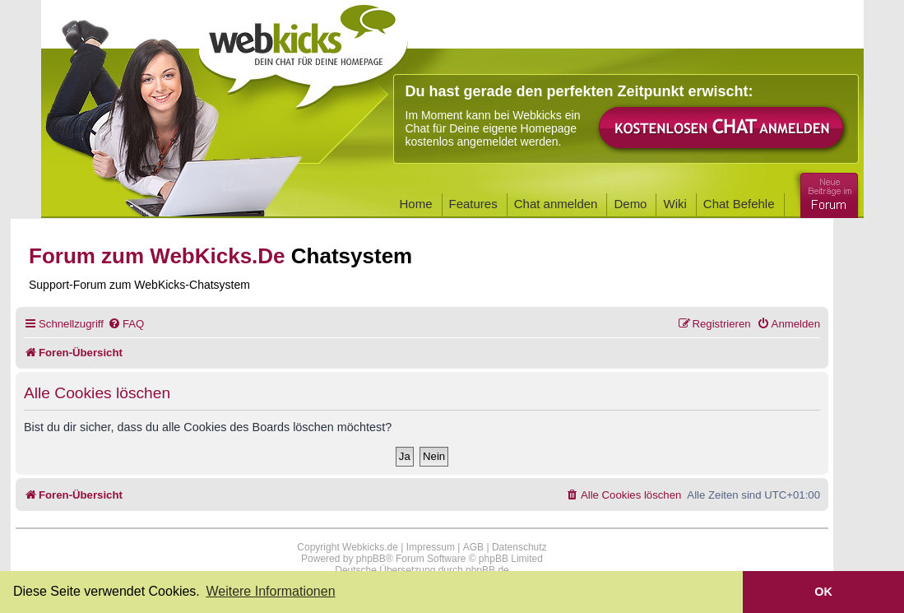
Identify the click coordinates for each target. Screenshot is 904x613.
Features (473, 204)
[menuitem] (126, 324)
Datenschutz (519, 547)
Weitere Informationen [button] (270, 591)
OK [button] (823, 591)
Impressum (430, 547)
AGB (473, 547)
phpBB (371, 558)
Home (416, 204)
